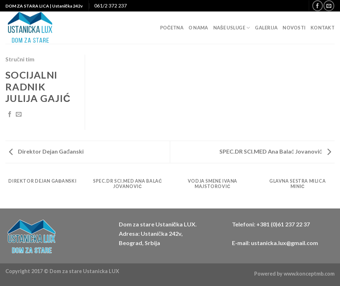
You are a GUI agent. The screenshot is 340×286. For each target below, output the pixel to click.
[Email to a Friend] (19, 114)
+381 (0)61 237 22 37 (283, 224)
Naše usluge (231, 27)
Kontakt (323, 28)
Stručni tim (19, 59)
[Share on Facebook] (10, 114)
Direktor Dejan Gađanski (46, 151)
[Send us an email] (328, 5)
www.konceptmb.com (309, 274)
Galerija (266, 28)
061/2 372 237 (110, 6)
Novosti (294, 28)
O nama (198, 28)
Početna (171, 28)
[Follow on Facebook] (317, 5)
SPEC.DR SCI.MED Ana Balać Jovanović (275, 151)
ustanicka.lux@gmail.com (284, 242)
